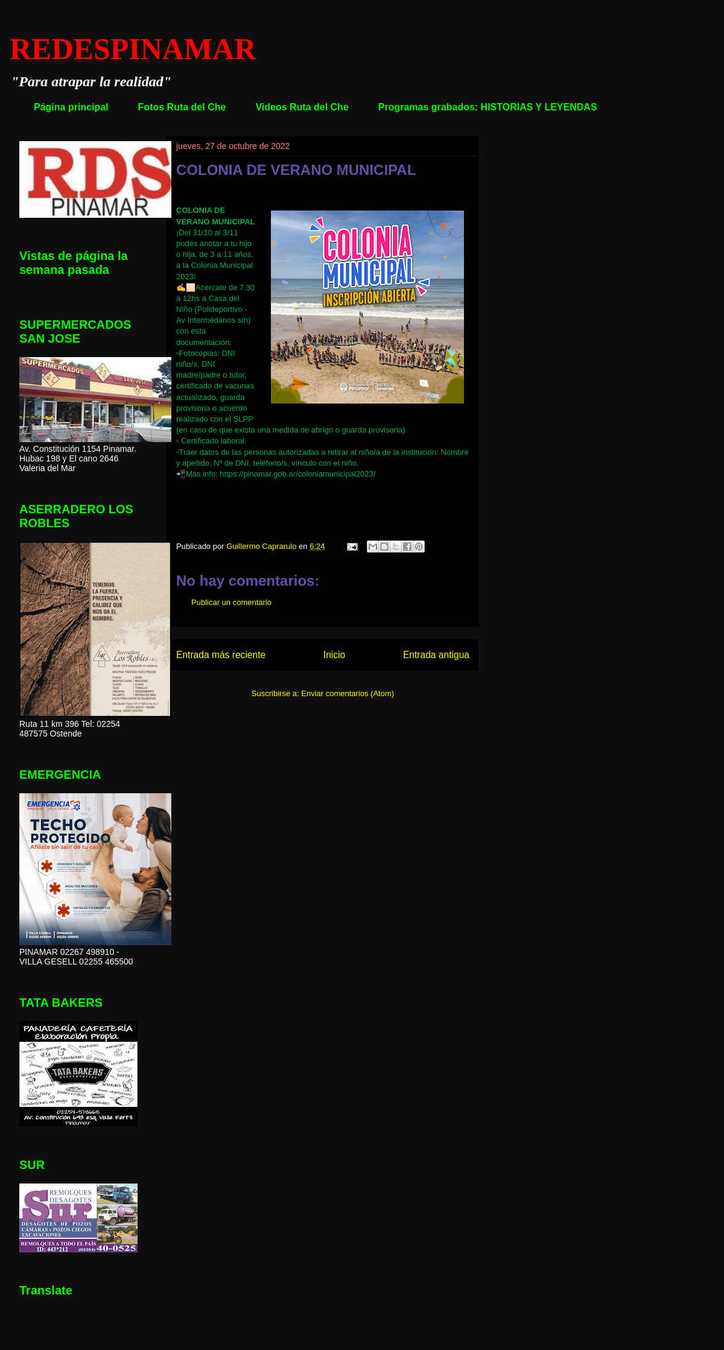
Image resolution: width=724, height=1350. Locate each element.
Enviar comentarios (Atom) (347, 693)
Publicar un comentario (231, 602)
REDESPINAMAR (133, 49)
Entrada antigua (436, 655)
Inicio (334, 655)
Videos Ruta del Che (301, 107)
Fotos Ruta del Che (182, 107)
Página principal (71, 107)
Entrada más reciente (220, 655)
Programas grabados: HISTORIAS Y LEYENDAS (487, 107)
